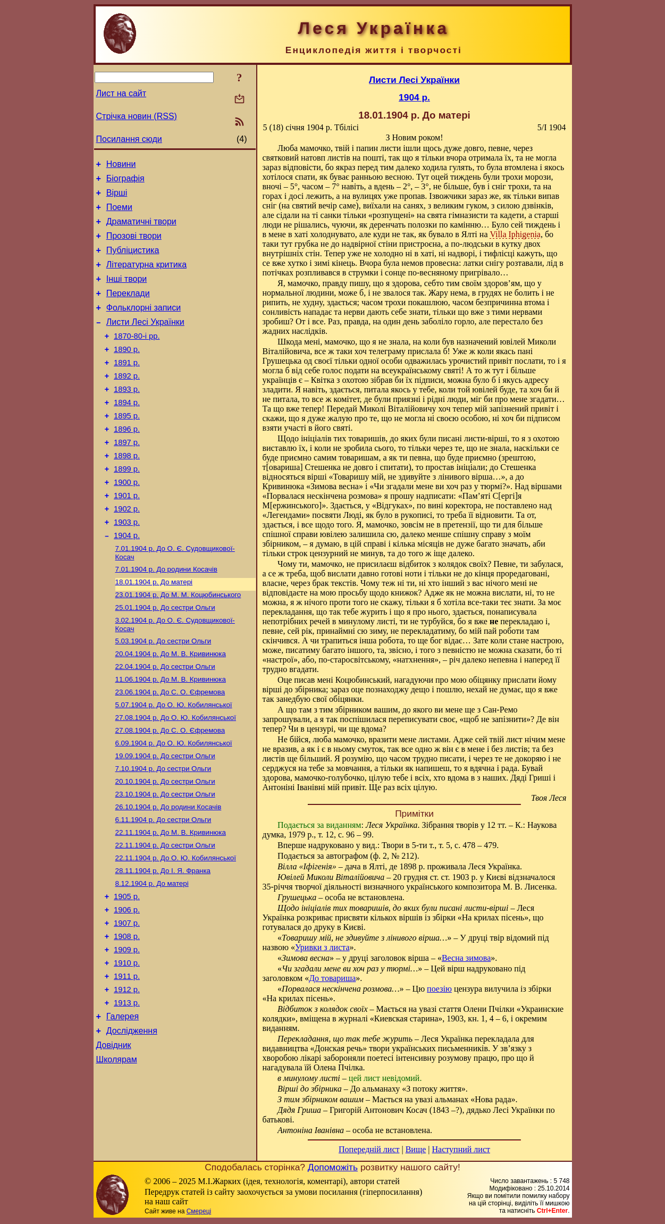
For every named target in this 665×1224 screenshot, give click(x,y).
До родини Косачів (166, 616)
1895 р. (127, 446)
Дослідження (131, 1120)
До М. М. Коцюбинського (178, 644)
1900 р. (127, 520)
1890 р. (127, 371)
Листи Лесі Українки (145, 341)
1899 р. (127, 505)
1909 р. (127, 1030)
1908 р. (127, 1015)
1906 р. (127, 985)
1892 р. (127, 401)
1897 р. (127, 476)
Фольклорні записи (143, 325)
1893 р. (127, 416)
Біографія (125, 181)
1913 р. (127, 1089)
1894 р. (127, 431)
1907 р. (127, 1000)
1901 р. (127, 535)
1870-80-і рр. (136, 357)
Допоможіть (333, 1169)
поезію (439, 988)
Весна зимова (466, 957)
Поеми (119, 213)
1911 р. (127, 1059)
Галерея (122, 1104)
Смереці (199, 1213)
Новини (121, 165)
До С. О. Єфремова (170, 748)
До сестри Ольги (165, 657)
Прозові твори (134, 245)
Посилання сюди (129, 139)
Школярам (116, 1152)
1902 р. (127, 550)
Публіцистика (132, 261)
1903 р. (127, 565)
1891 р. (127, 386)
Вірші (117, 197)
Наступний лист (461, 1149)
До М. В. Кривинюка (170, 707)
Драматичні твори (141, 229)
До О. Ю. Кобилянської (173, 762)
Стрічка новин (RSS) (136, 116)
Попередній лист (369, 1149)
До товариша (332, 978)
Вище (416, 1149)
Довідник (113, 1136)
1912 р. (127, 1074)
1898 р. (127, 491)
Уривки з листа (322, 947)
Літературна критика (146, 277)
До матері (154, 630)
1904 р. (127, 580)
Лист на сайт (121, 93)
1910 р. (127, 1045)
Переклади (128, 309)
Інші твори (126, 293)
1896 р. (127, 461)
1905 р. (127, 970)
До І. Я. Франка (163, 942)
